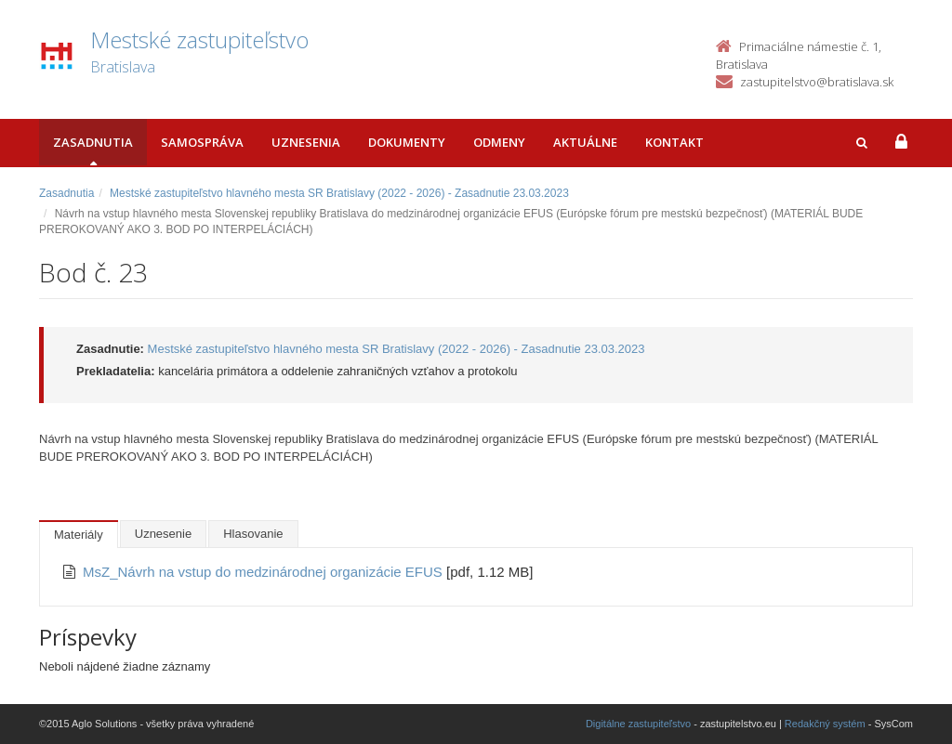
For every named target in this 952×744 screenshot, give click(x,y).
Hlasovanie (253, 534)
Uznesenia (305, 142)
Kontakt (674, 142)
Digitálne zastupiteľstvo (638, 723)
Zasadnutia (93, 142)
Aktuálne (585, 142)
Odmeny (499, 142)
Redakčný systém (825, 723)
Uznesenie (163, 534)
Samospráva (202, 142)
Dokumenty (406, 142)
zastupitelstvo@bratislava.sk (816, 81)
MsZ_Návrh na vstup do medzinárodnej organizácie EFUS (264, 572)
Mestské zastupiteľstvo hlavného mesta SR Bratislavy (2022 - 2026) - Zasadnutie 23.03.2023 (339, 193)
